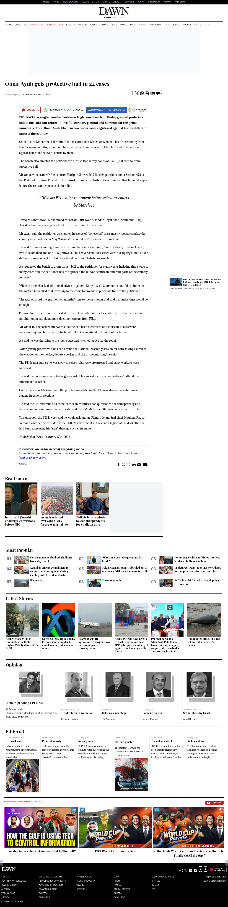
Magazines (155, 24)
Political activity (51, 741)
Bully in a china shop (114, 713)
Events (141, 2)
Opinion (82, 24)
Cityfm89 (156, 881)
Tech (166, 24)
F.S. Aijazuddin (109, 719)
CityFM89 (117, 2)
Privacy (5, 897)
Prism (115, 24)
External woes (14, 741)
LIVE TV (56, 2)
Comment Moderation (12, 901)
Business (94, 24)
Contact (5, 877)
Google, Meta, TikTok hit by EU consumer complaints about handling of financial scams (58, 643)
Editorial (15, 731)
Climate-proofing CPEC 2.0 (24, 703)
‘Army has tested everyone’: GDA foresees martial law (54, 520)
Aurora (106, 2)
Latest (18, 24)
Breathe (143, 24)
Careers (167, 2)
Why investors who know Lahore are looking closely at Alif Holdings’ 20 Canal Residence (202, 282)
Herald (95, 2)
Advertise (129, 2)
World (123, 24)
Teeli (154, 889)
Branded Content (178, 276)
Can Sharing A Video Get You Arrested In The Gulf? (41, 851)
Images (85, 2)
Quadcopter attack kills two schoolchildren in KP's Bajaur (204, 642)
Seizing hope (86, 741)
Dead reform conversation (77, 713)
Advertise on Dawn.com (51, 885)
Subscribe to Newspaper (51, 877)
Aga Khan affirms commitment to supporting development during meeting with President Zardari (49, 571)
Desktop (80, 889)
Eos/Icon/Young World (163, 877)
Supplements (154, 2)
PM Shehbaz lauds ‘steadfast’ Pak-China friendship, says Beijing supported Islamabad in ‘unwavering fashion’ (165, 645)
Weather (80, 885)
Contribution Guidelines (13, 881)
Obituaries (180, 2)
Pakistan (70, 24)
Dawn (116, 877)
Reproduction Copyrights (52, 881)
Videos (175, 24)
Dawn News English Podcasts (23, 801)
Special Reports (122, 889)
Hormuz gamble (111, 580)
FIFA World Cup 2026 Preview (115, 851)
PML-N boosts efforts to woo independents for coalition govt (91, 520)
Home (9, 24)
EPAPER (46, 2)
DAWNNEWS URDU (71, 2)
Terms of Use (8, 893)
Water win (36, 580)
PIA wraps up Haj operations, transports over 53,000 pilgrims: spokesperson (95, 643)
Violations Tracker (34, 24)
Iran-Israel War (55, 24)
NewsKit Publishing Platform (215, 881)
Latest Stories (19, 598)
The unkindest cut (161, 741)
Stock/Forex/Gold (85, 881)
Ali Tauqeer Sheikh (15, 709)
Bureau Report (12, 94)
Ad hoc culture (196, 741)
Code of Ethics (9, 885)
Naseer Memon (150, 719)
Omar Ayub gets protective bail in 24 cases (57, 83)
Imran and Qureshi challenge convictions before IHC (20, 520)
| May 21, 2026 (114, 18)
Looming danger (152, 713)
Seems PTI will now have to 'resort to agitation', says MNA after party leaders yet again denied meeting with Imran (131, 645)
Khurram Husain (69, 719)
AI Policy (5, 889)
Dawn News (119, 897)
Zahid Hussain (190, 719)
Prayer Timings (84, 877)
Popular (186, 24)
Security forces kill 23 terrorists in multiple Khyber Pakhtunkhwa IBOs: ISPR (22, 643)
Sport (133, 24)
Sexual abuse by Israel (196, 713)
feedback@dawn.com (32, 458)
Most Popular (19, 550)
